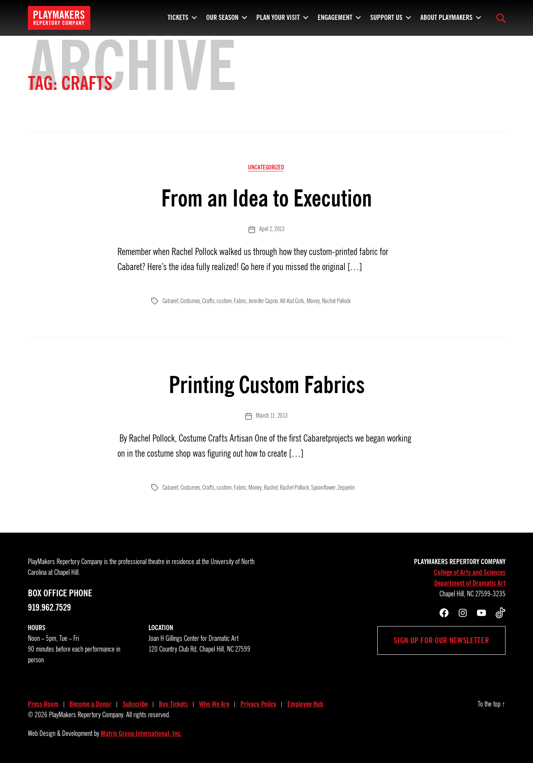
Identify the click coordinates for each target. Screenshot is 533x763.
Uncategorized (266, 167)
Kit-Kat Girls (292, 301)
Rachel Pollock (336, 301)
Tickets (178, 16)
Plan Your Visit (278, 16)
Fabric (240, 301)
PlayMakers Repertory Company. (87, 714)
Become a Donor (90, 703)
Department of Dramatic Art (470, 583)
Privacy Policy (258, 703)
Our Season (222, 16)
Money (312, 301)
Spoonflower (322, 487)
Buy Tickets (173, 703)
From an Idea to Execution (266, 198)
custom (224, 301)
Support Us (386, 16)
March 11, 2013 (271, 416)
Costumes (190, 301)
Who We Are (214, 703)
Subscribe (135, 703)
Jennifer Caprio (263, 301)
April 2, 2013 (272, 230)
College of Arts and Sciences (470, 572)
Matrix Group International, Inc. (141, 733)
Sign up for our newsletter (441, 640)
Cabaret (170, 301)
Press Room (43, 703)
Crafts (208, 301)
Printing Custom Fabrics (266, 384)
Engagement (335, 16)
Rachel (270, 487)
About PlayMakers (446, 16)
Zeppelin (345, 487)
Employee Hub (305, 703)
